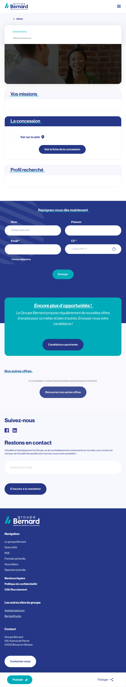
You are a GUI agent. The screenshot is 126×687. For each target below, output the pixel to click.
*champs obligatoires (21, 259)
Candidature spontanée (63, 344)
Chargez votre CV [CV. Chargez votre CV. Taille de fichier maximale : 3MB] (79, 249)
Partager (103, 679)
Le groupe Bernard (15, 542)
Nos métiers (11, 564)
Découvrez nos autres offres (63, 394)
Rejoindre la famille (15, 570)
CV (74, 241)
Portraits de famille (15, 558)
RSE (7, 553)
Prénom (76, 222)
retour (19, 19)
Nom (14, 222)
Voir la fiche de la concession (62, 149)
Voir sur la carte (30, 137)
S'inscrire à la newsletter (25, 489)
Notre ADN (11, 547)
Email (15, 241)
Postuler (18, 679)
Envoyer (63, 274)
